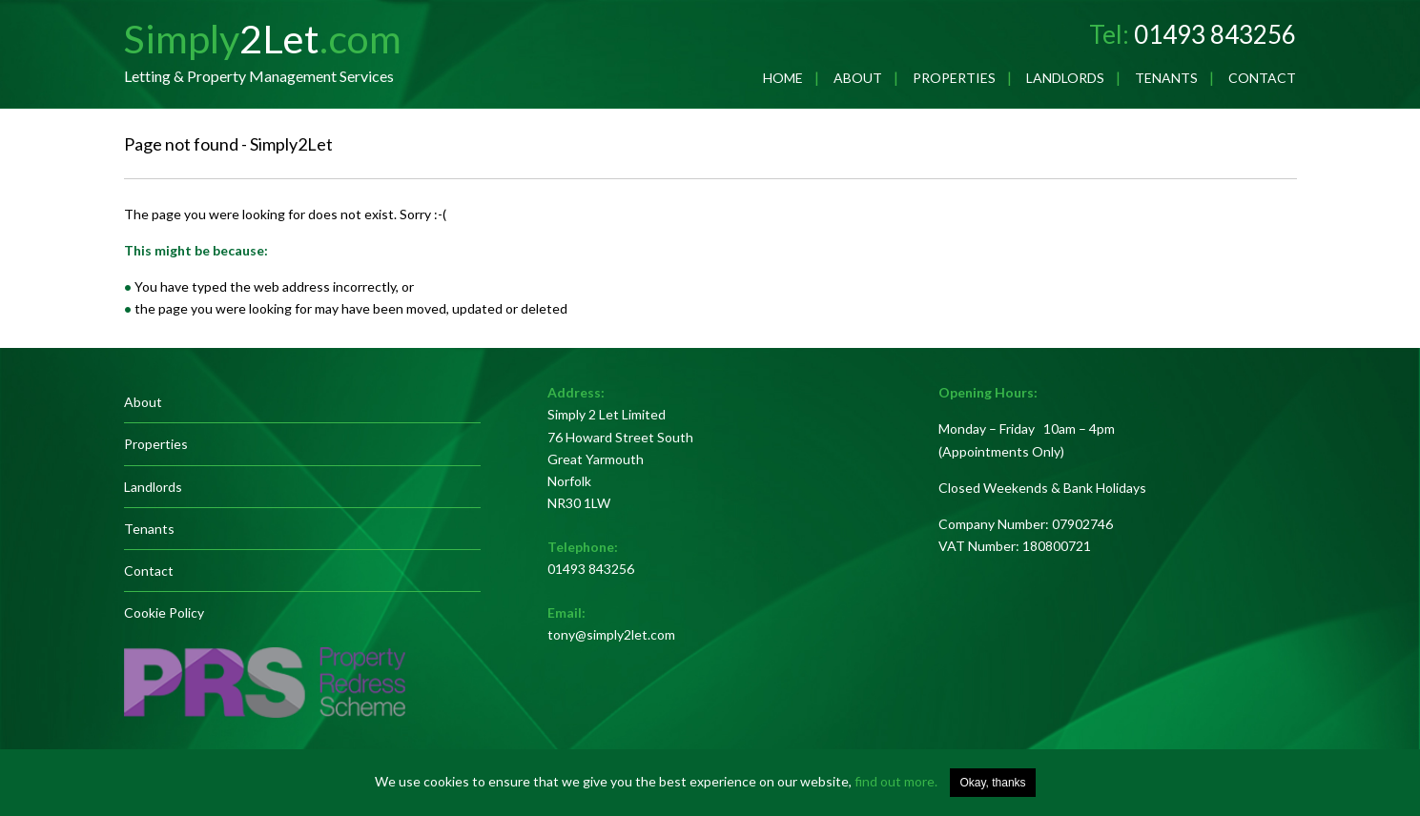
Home (783, 78)
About (857, 78)
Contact (1262, 78)
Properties (954, 78)
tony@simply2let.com (611, 634)
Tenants (1166, 78)
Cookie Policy (164, 612)
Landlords (1065, 78)
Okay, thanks (992, 782)
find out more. (895, 781)
